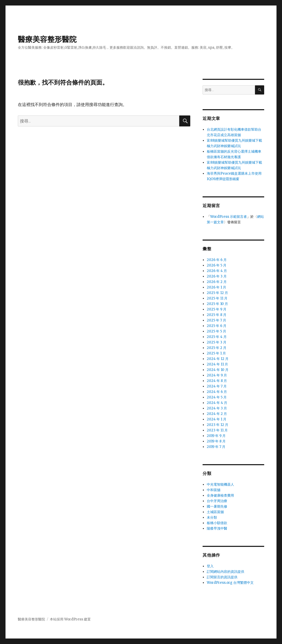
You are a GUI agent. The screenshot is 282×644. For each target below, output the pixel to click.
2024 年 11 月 (217, 364)
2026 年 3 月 (217, 276)
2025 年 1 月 (216, 353)
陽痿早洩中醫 (217, 528)
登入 (210, 566)
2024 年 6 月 (217, 392)
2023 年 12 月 (217, 425)
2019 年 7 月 (216, 447)
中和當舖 (213, 490)
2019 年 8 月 (216, 441)
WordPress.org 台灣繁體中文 (230, 582)
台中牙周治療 (217, 501)
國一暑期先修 (217, 506)
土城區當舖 (215, 512)
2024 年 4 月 (217, 403)
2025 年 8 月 (216, 315)
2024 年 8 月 (217, 381)
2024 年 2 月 (217, 414)
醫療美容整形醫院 (47, 39)
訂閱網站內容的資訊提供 (225, 571)
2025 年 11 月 (217, 298)
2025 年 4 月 (217, 337)
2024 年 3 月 (217, 408)
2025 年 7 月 (216, 320)
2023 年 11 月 (217, 430)
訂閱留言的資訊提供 (222, 577)
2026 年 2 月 (217, 282)
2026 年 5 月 (216, 265)
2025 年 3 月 (216, 342)
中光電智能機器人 (220, 484)
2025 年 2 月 (216, 348)
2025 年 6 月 (216, 326)
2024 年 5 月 (217, 397)
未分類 (212, 517)
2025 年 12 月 (217, 293)
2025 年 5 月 (216, 331)
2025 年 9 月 (216, 309)
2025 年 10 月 (217, 304)
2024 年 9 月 (217, 375)
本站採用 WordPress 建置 (70, 619)
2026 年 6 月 (217, 260)
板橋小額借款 (217, 523)
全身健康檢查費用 (220, 495)
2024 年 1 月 (216, 419)
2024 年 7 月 (217, 386)
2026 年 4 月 (217, 271)
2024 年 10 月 (218, 370)
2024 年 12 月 (218, 359)
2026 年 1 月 (216, 287)
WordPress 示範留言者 (228, 216)
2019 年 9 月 (216, 436)
